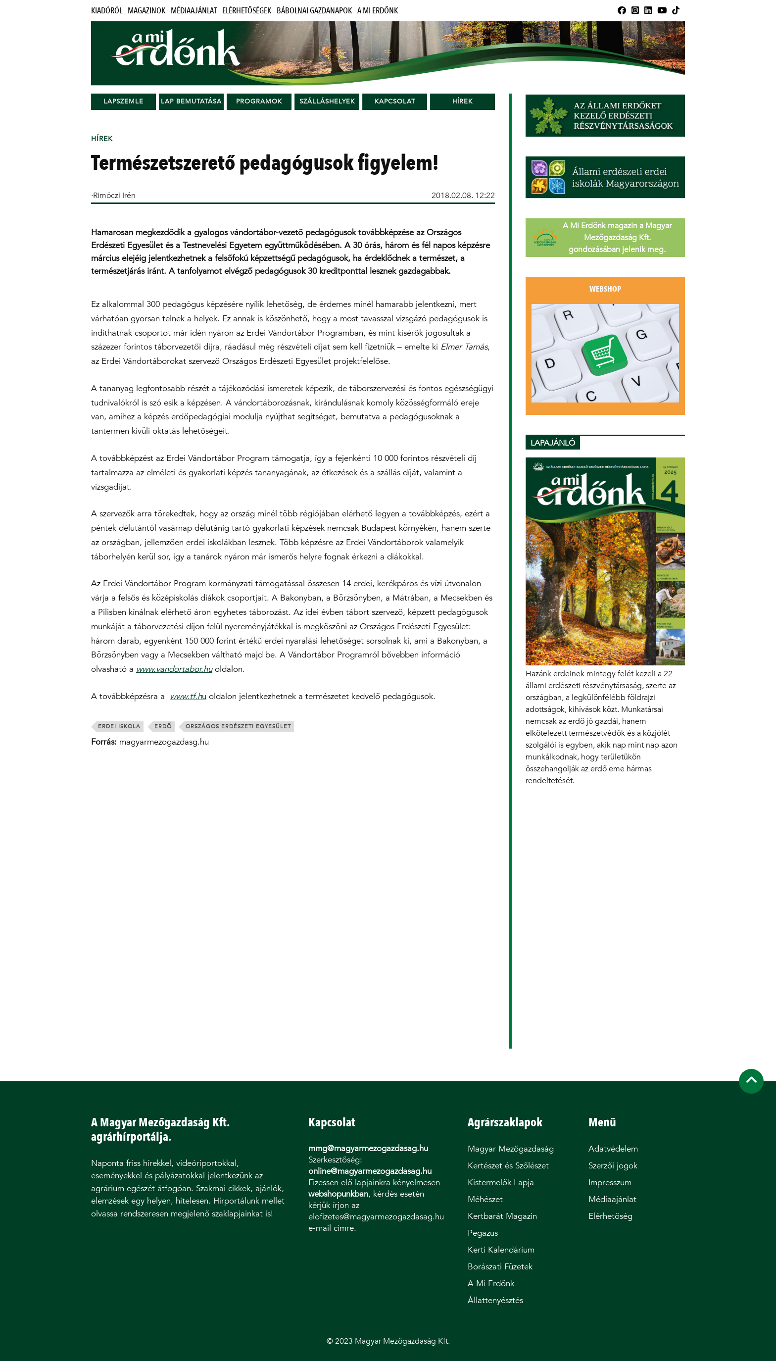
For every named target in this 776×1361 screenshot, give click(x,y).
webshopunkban (338, 1194)
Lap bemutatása (191, 101)
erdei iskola (119, 726)
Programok (259, 101)
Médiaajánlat (194, 10)
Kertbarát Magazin (502, 1216)
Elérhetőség (610, 1216)
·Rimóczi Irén (113, 195)
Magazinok (146, 10)
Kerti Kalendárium (501, 1250)
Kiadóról (106, 10)
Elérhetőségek (246, 10)
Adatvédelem (613, 1149)
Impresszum (609, 1182)
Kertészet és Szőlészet (508, 1165)
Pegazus (483, 1233)
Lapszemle (123, 101)
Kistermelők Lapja (501, 1182)
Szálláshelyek (327, 101)
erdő (163, 726)
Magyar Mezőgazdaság (511, 1149)
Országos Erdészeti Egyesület (238, 726)
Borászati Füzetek (500, 1266)
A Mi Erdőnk (377, 10)
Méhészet (485, 1199)
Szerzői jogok (612, 1165)
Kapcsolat (395, 101)
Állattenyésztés (495, 1300)
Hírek (462, 101)
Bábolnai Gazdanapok (314, 10)
